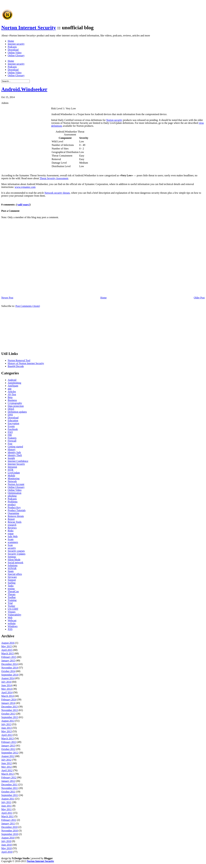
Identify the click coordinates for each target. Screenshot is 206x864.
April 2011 (6, 813)
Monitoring (13, 478)
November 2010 (9, 830)
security (12, 548)
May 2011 (6, 809)
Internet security (16, 44)
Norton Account (16, 484)
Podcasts (12, 46)
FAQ (10, 432)
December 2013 (9, 706)
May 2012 (6, 766)
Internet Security (16, 464)
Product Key (14, 507)
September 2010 (9, 834)
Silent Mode (14, 559)
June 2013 (6, 727)
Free (10, 443)
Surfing (11, 582)
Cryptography (15, 403)
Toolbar (12, 597)
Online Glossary (16, 55)
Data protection (16, 406)
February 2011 (8, 820)
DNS (10, 414)
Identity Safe (14, 452)
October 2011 (8, 791)
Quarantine (13, 513)
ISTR (10, 469)
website (12, 623)
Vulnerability (14, 614)
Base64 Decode (16, 366)
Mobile (11, 475)
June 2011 (6, 805)
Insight (11, 458)
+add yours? (23, 204)
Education (13, 420)
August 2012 (7, 756)
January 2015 (8, 660)
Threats (11, 594)
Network (12, 481)
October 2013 (8, 713)
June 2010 (6, 844)
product (12, 504)
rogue (11, 533)
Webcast (12, 620)
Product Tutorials (17, 510)
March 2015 (7, 653)
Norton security (114, 120)
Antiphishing (14, 382)
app (9, 388)
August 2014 (7, 678)
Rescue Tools (14, 522)
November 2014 (9, 667)
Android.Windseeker (24, 89)
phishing (12, 495)
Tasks (11, 585)
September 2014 (9, 674)
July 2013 (6, 724)
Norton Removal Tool (19, 360)
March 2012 (7, 774)
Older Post (199, 297)
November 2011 (9, 788)
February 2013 (8, 742)
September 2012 (9, 752)
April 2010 (7, 851)
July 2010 (6, 841)
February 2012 (8, 777)
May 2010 (6, 848)
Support (12, 580)
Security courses (16, 551)
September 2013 (9, 717)
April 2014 (7, 692)
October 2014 (8, 671)
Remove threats (16, 516)
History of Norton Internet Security (26, 363)
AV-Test (12, 394)
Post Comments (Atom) (27, 306)
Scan (10, 545)
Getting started (15, 446)
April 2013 (7, 735)
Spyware (12, 577)
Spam (11, 571)
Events (11, 426)
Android (12, 380)
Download (13, 49)
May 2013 (6, 731)
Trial (10, 603)
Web (10, 617)
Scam (11, 539)
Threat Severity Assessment (54, 178)
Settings (12, 556)
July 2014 (6, 681)
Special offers (15, 574)
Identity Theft (15, 455)
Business (12, 400)
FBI (10, 435)
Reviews (12, 527)
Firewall (12, 440)
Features (12, 438)
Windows (13, 626)
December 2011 (9, 784)
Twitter (11, 606)
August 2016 (7, 642)
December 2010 (9, 827)
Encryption (13, 423)
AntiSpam (13, 385)
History (11, 449)
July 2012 (6, 759)
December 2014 (9, 664)
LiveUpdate (14, 472)
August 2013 (7, 720)
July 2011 (6, 802)
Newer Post (7, 297)
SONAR (12, 568)
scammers (13, 542)
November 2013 (9, 710)
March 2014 (7, 696)
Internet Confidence (18, 461)
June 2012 (6, 763)
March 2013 (7, 738)
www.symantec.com (25, 187)
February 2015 (8, 657)
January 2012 (8, 781)
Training (12, 600)
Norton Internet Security (28, 27)
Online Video (14, 52)
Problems (12, 501)
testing (11, 588)
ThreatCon (13, 591)
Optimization (14, 493)
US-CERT (13, 609)
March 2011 (7, 816)
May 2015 (6, 646)
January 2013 (8, 745)
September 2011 (9, 795)
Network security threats (57, 192)
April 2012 (7, 770)
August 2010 (7, 837)
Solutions (12, 565)
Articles (12, 391)
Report (11, 519)
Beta (10, 397)
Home (11, 41)
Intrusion (12, 466)
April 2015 (7, 650)
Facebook (13, 429)
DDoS (11, 409)
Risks (11, 530)
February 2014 (8, 699)
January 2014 (8, 703)
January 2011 (8, 823)
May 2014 (6, 689)
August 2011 (7, 798)
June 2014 (6, 685)
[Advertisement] (72, 13)
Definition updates (17, 411)
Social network (15, 562)
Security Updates (16, 553)
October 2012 (8, 749)
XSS (10, 629)
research (12, 524)
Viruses (11, 611)
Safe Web (13, 536)
